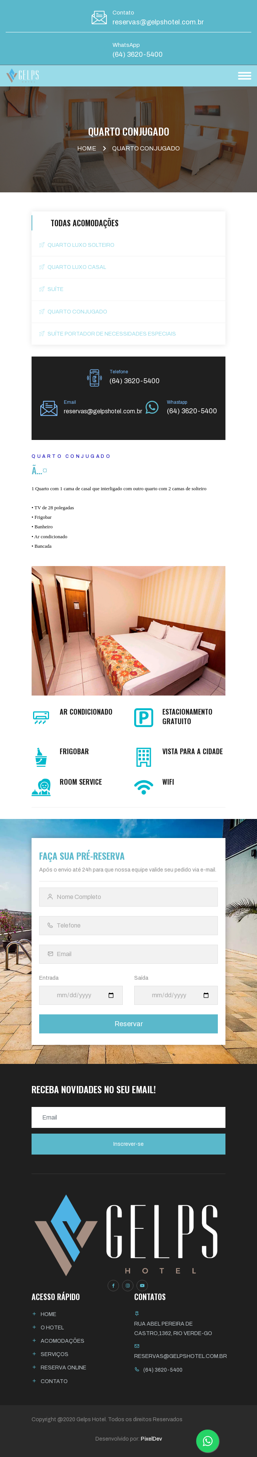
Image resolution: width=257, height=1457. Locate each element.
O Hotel (52, 1328)
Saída (141, 978)
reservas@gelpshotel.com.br (158, 22)
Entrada (49, 978)
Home (86, 148)
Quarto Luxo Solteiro (76, 245)
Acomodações (62, 1341)
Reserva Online (63, 1368)
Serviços (54, 1354)
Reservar (128, 1024)
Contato (54, 1381)
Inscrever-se (128, 1144)
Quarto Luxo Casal (72, 267)
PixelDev (151, 1439)
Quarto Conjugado (73, 312)
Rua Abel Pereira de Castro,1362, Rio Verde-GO (173, 1328)
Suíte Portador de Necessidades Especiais (107, 334)
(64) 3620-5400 (138, 54)
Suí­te (51, 289)
